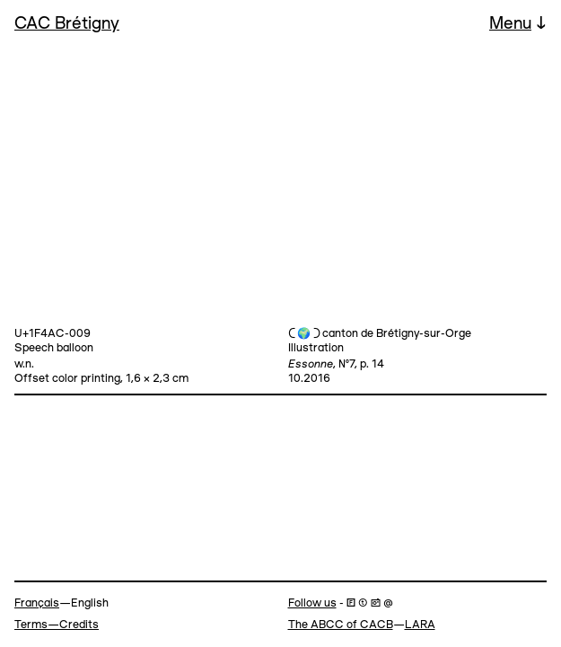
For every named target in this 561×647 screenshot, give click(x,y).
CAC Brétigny (66, 24)
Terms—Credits (56, 625)
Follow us (312, 603)
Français (36, 603)
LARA (420, 625)
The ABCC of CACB (340, 625)
